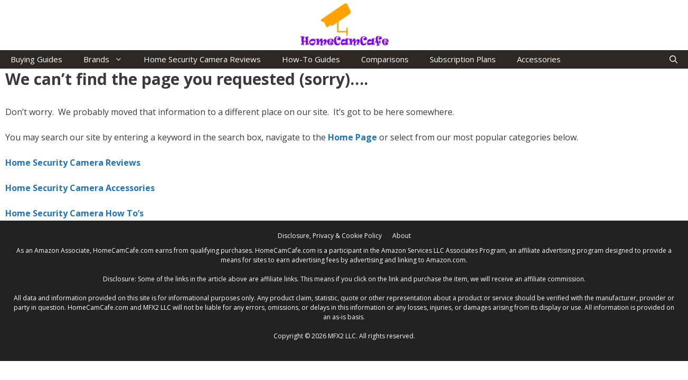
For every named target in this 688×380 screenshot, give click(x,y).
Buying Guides (36, 59)
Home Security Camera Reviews (202, 59)
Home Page (352, 137)
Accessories (539, 59)
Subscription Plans (463, 59)
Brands (108, 59)
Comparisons (385, 59)
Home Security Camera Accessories (80, 188)
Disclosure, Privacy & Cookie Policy (330, 235)
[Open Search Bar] (673, 59)
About (401, 235)
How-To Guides (311, 59)
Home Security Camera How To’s (74, 213)
